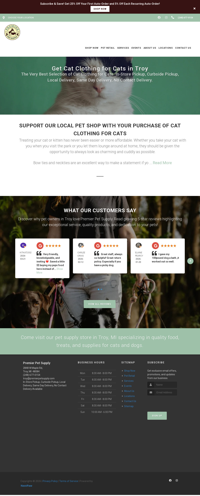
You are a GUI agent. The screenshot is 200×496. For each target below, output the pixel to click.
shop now (100, 9)
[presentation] (166, 403)
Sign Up (157, 416)
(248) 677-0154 (31, 376)
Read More (162, 163)
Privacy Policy (50, 482)
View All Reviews (99, 304)
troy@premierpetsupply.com (39, 379)
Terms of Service (68, 482)
